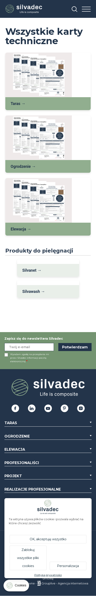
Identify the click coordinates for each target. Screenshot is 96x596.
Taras (10, 423)
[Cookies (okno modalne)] (16, 586)
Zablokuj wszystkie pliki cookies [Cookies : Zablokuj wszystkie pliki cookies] (28, 558)
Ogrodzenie (17, 436)
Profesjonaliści (21, 463)
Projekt (13, 476)
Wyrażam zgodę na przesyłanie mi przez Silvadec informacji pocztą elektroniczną (29, 358)
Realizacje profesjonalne (32, 489)
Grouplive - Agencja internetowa (64, 583)
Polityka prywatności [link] (48, 575)
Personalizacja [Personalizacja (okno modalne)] (68, 566)
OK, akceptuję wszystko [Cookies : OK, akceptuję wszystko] (48, 539)
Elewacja (14, 449)
